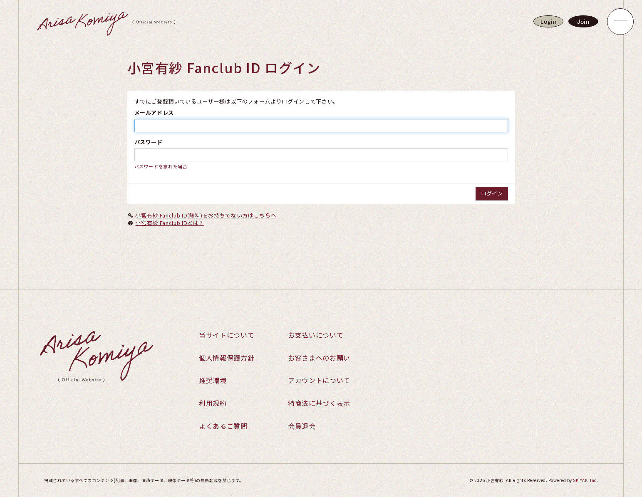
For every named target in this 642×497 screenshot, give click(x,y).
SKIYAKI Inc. (585, 480)
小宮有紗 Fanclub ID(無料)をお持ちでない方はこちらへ (205, 215)
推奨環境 (213, 380)
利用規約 (213, 403)
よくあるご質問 (223, 426)
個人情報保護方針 (226, 358)
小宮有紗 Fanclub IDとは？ (169, 223)
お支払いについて (315, 335)
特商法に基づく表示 (319, 403)
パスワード (148, 142)
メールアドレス (154, 112)
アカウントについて (319, 380)
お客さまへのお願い (319, 358)
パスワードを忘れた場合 (161, 166)
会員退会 (302, 426)
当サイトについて (226, 335)
